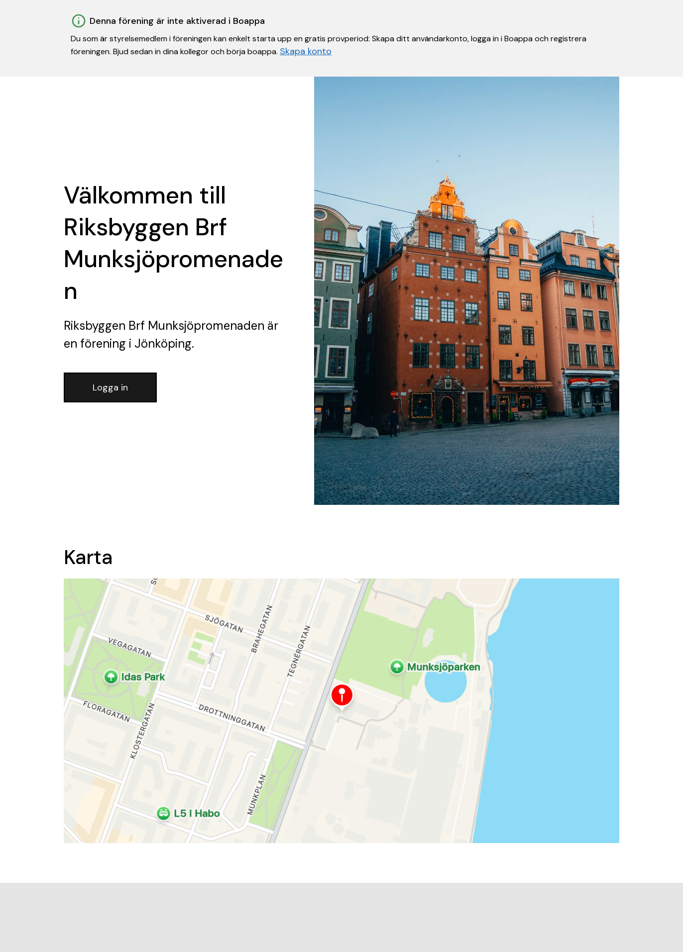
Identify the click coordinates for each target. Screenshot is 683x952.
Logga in (110, 387)
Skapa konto (306, 51)
